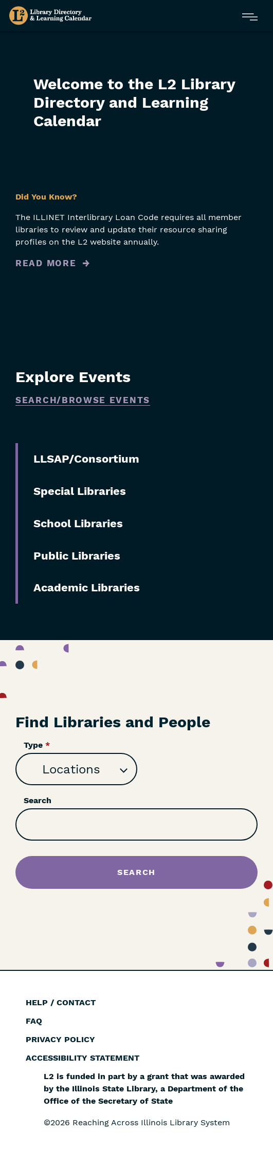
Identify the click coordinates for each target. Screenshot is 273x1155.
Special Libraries (79, 491)
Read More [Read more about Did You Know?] (45, 263)
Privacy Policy (60, 1039)
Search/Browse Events (82, 400)
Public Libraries (76, 555)
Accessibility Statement (82, 1058)
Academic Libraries (86, 587)
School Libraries (78, 523)
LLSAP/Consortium (86, 458)
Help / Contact (61, 1002)
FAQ (34, 1021)
